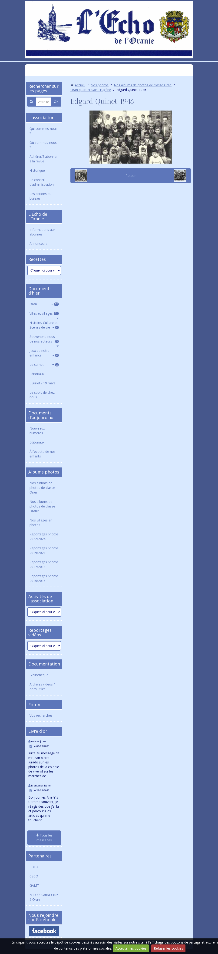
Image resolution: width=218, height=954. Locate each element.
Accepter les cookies (131, 948)
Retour (131, 175)
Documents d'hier (40, 291)
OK (56, 102)
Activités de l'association (40, 599)
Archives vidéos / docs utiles (42, 686)
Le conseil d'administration (42, 182)
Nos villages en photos (41, 522)
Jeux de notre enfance (44, 352)
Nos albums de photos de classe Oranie (42, 506)
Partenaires (40, 856)
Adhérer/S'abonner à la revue (44, 158)
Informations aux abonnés (42, 231)
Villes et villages (44, 313)
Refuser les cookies (168, 948)
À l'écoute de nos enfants (43, 453)
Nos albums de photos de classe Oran (42, 487)
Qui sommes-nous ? (43, 130)
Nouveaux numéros (37, 430)
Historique (37, 170)
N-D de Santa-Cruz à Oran (44, 897)
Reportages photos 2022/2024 (44, 536)
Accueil (80, 85)
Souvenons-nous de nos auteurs (44, 338)
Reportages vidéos (40, 632)
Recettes (37, 259)
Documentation (44, 664)
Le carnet (44, 364)
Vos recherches (41, 715)
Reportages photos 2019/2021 (44, 550)
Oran (44, 304)
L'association (41, 117)
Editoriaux (37, 374)
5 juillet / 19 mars (43, 383)
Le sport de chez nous (42, 394)
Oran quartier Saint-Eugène (90, 89)
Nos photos (100, 85)
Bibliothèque (39, 675)
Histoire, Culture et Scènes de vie (44, 324)
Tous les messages (44, 837)
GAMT (34, 885)
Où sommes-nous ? (43, 144)
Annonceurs (38, 243)
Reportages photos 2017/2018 (44, 564)
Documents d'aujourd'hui (41, 415)
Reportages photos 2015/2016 (44, 578)
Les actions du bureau (40, 196)
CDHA (34, 867)
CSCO (34, 876)
